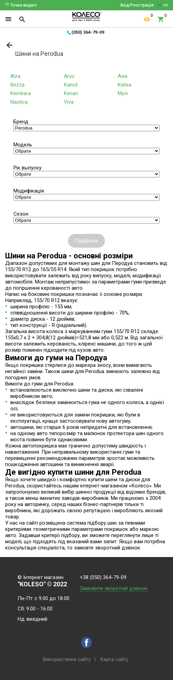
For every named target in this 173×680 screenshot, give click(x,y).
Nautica (19, 102)
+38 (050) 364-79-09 (103, 577)
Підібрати (86, 241)
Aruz (69, 76)
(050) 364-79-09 (87, 32)
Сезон (20, 214)
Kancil (70, 85)
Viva (69, 102)
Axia (122, 76)
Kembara (20, 93)
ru (159, 4)
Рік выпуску (27, 168)
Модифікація (28, 191)
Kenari (71, 93)
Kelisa (124, 85)
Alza (15, 76)
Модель (22, 145)
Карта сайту (114, 659)
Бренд (20, 122)
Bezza (17, 85)
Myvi (123, 93)
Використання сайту (67, 659)
